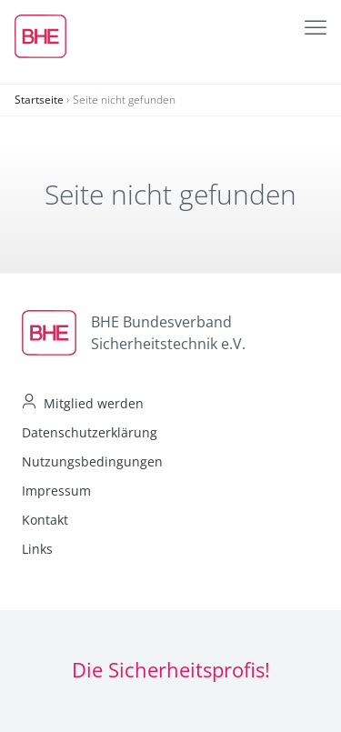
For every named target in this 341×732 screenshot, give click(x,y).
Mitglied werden (94, 403)
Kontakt (45, 519)
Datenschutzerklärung (89, 432)
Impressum (56, 490)
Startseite (39, 99)
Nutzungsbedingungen (92, 461)
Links (37, 548)
